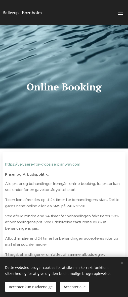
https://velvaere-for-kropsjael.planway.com (42, 164)
